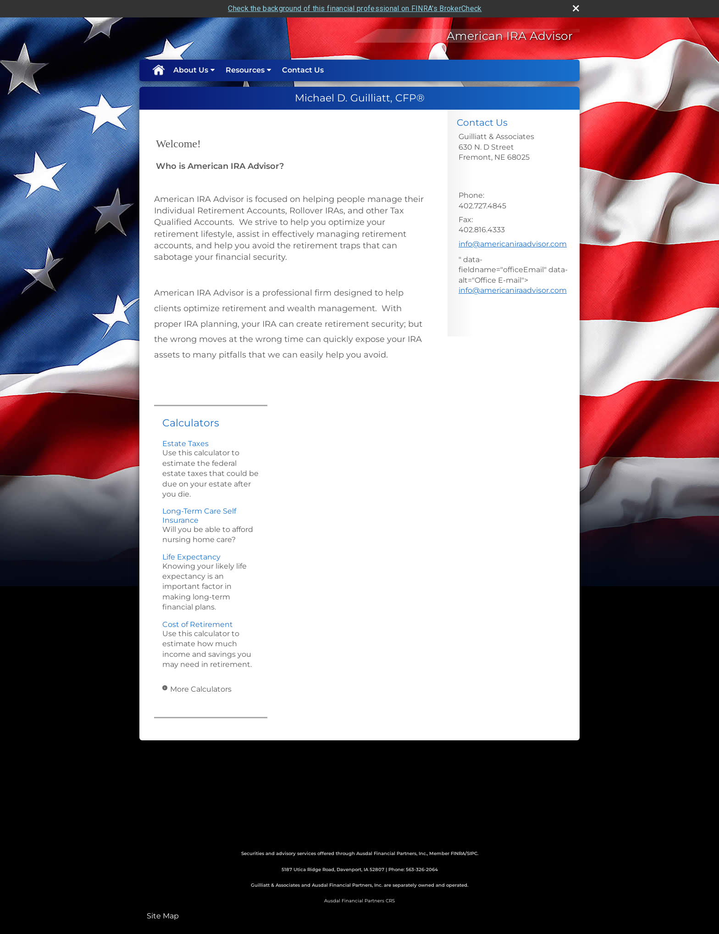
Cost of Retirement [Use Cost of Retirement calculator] (197, 624)
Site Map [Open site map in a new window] (163, 916)
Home (158, 70)
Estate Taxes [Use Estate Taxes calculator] (185, 443)
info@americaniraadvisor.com (513, 244)
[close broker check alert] (576, 8)
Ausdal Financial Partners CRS (359, 901)
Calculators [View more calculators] (190, 423)
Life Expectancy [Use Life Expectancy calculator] (191, 557)
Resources (245, 70)
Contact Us (303, 70)
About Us (190, 70)
